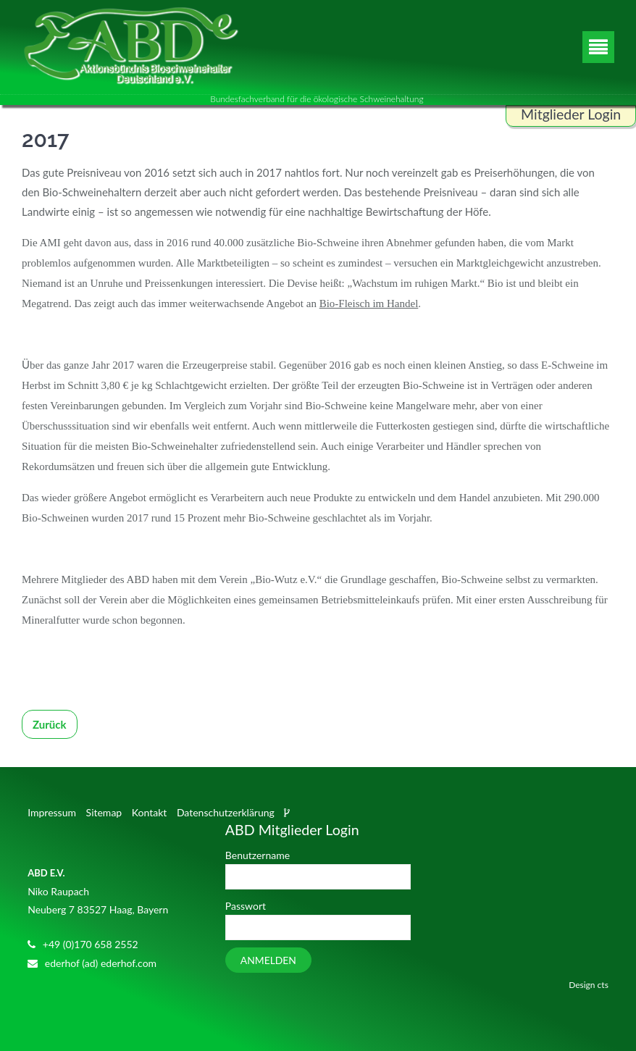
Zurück (50, 724)
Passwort (245, 906)
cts (603, 984)
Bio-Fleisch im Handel (369, 303)
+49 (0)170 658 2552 (90, 944)
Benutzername (257, 855)
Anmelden (268, 960)
